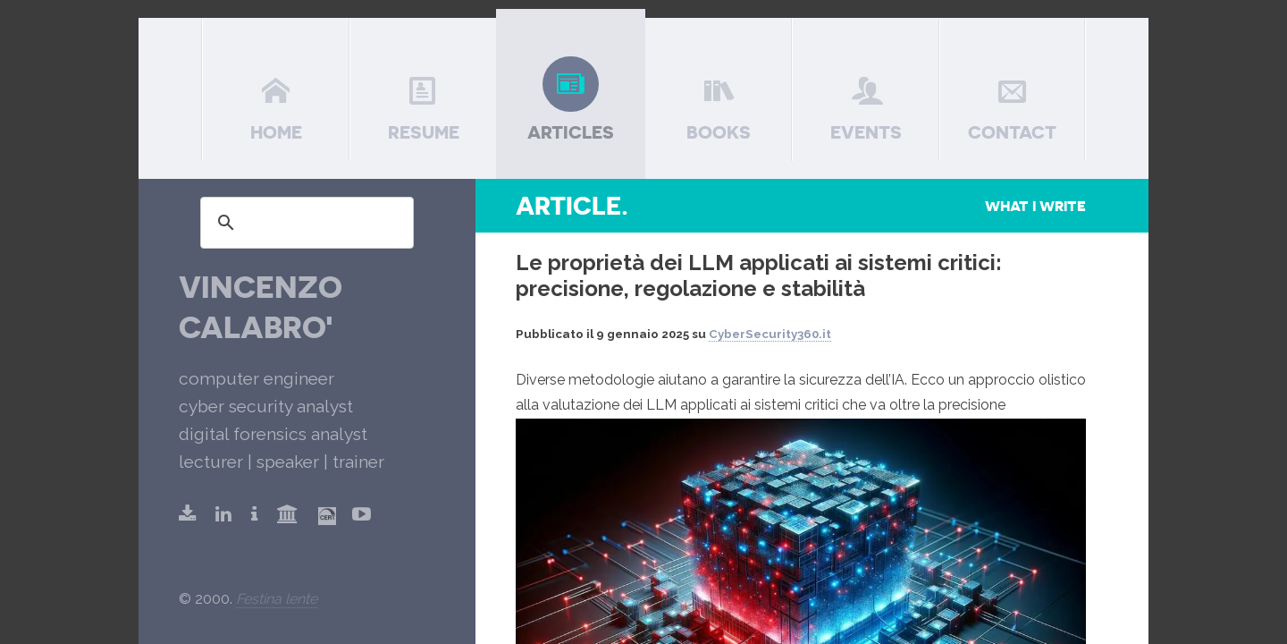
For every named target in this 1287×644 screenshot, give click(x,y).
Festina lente (276, 598)
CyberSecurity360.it (770, 334)
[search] (304, 222)
